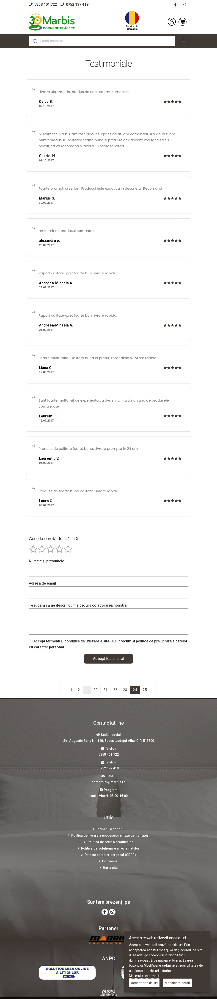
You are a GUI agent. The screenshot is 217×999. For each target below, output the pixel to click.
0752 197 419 (74, 4)
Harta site (110, 868)
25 (145, 690)
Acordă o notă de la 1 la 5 (53, 538)
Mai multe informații (144, 976)
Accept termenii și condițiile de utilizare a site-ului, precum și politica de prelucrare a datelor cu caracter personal (108, 644)
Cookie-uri (110, 861)
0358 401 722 (43, 4)
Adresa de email (42, 583)
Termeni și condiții (110, 829)
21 (105, 690)
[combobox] (102, 41)
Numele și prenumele (46, 561)
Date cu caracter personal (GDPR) (110, 855)
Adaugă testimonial (108, 658)
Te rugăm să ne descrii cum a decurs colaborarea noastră (78, 605)
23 (125, 690)
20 (95, 690)
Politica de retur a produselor (110, 842)
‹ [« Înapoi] (63, 690)
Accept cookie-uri (144, 983)
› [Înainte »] (153, 690)
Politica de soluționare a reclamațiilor (110, 848)
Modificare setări (177, 983)
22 (115, 690)
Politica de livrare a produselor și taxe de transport (110, 836)
